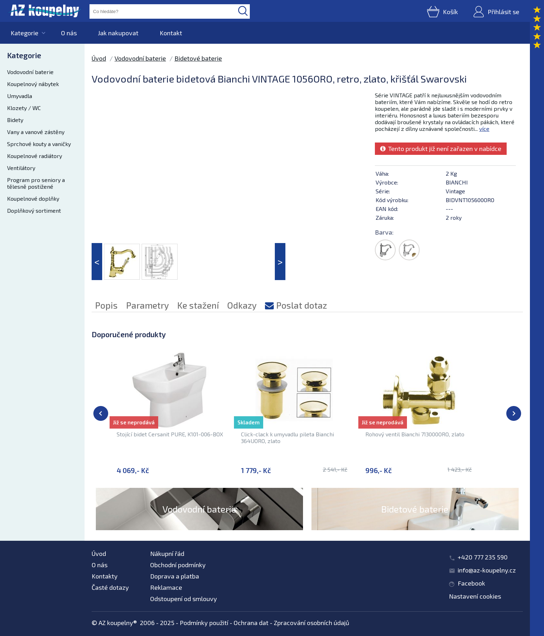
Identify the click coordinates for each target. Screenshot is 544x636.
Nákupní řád (167, 553)
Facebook (471, 583)
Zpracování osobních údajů (311, 622)
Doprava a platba (174, 576)
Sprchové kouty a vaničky (39, 143)
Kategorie (24, 33)
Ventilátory (21, 167)
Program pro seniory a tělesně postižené (36, 183)
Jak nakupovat (118, 33)
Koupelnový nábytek (33, 83)
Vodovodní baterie (30, 71)
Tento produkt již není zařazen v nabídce (440, 148)
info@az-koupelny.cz (487, 570)
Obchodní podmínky (178, 565)
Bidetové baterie (198, 58)
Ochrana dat (251, 622)
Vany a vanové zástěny (35, 131)
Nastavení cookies (475, 596)
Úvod (99, 58)
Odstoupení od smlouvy (183, 598)
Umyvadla (19, 95)
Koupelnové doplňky (33, 198)
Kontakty (105, 576)
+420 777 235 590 (483, 557)
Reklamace (166, 587)
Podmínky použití (204, 622)
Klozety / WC (24, 107)
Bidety (15, 119)
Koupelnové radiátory (34, 155)
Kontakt (171, 33)
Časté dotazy (110, 587)
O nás (69, 33)
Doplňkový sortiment (34, 210)
